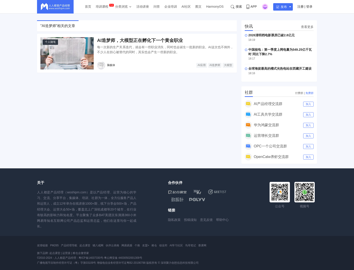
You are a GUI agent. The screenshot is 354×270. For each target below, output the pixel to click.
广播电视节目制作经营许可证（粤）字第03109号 (66, 262)
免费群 (309, 93)
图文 (198, 6)
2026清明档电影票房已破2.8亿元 (271, 35)
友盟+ (145, 245)
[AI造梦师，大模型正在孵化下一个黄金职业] (67, 53)
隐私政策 (174, 220)
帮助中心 (222, 220)
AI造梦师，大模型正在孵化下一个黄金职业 (140, 40)
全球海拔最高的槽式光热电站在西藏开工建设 (280, 68)
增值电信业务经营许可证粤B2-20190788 (121, 262)
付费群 (299, 93)
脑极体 (111, 65)
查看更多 (307, 27)
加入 (308, 104)
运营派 (66, 253)
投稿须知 (190, 220)
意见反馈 (206, 220)
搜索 (236, 7)
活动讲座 (142, 6)
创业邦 (163, 245)
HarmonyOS (215, 6)
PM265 (54, 245)
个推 (137, 245)
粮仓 (154, 245)
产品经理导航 (69, 245)
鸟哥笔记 (190, 245)
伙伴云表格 (112, 245)
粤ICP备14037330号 (91, 257)
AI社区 (186, 6)
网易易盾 (126, 245)
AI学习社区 (176, 245)
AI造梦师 (215, 65)
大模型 (228, 65)
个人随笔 (50, 41)
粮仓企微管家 (81, 253)
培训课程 (102, 6)
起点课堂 (84, 245)
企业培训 (170, 6)
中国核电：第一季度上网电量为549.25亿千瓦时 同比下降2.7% (280, 52)
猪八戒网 (98, 245)
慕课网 (202, 245)
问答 (157, 6)
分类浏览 (121, 6)
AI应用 (201, 65)
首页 (88, 6)
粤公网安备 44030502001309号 (123, 257)
